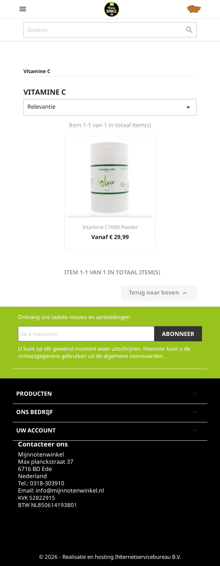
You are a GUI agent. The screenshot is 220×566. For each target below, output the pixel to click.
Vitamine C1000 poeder (110, 227)
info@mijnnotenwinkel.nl (70, 490)
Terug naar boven (159, 293)
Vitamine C (36, 71)
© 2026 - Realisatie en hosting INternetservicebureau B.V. (110, 556)
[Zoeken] (110, 29)
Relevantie (110, 107)
